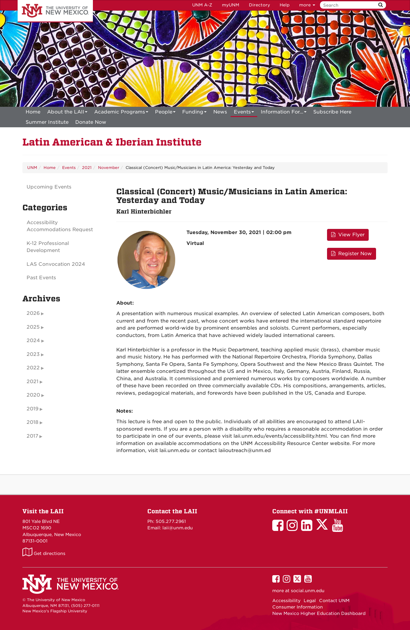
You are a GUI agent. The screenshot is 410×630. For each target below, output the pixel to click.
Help (285, 5)
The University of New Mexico (55, 11)
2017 (32, 436)
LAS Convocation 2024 (56, 264)
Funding (194, 113)
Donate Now (90, 122)
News (220, 112)
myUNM (230, 5)
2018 (32, 422)
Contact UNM (334, 600)
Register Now (351, 253)
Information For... (284, 113)
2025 (33, 327)
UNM (32, 167)
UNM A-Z (202, 5)
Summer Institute (47, 122)
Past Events (41, 278)
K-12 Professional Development (48, 247)
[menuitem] (33, 112)
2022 (33, 368)
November (108, 167)
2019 (32, 409)
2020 (33, 395)
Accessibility (286, 600)
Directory (259, 5)
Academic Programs (121, 113)
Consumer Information (297, 606)
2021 (87, 167)
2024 (33, 340)
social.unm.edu (307, 590)
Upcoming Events (49, 187)
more (307, 5)
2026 (33, 313)
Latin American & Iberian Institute (111, 142)
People (165, 113)
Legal (310, 600)
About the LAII (67, 113)
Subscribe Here (332, 112)
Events (244, 113)
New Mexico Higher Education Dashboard (318, 613)
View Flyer (348, 235)
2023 (33, 354)
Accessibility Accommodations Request (60, 226)
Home (33, 112)
